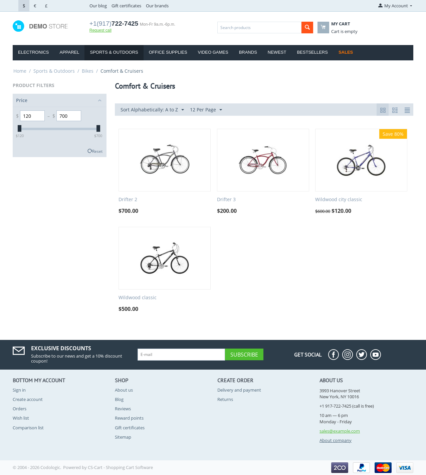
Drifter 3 (226, 199)
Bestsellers (312, 52)
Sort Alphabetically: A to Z (152, 109)
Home (19, 71)
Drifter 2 (128, 199)
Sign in (19, 390)
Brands (248, 52)
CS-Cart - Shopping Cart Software (120, 467)
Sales (346, 52)
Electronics (33, 52)
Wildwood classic (138, 298)
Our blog (98, 6)
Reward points (129, 418)
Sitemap (123, 437)
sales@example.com (340, 431)
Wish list (21, 418)
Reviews (123, 409)
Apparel (69, 52)
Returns (225, 399)
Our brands (157, 6)
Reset (97, 151)
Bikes (87, 71)
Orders (19, 409)
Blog (119, 399)
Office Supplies (168, 52)
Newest (277, 52)
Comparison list (28, 428)
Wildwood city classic (338, 199)
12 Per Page (206, 109)
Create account (28, 399)
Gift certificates (126, 6)
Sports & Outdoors (114, 52)
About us (124, 390)
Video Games (213, 52)
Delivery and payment (239, 390)
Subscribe (244, 354)
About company (336, 440)
